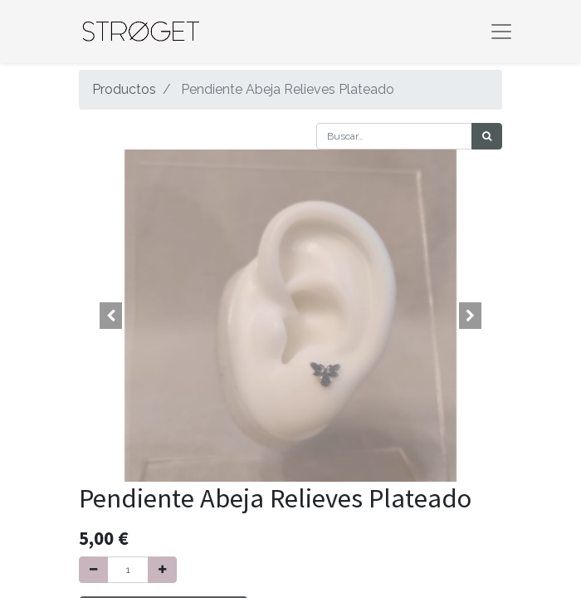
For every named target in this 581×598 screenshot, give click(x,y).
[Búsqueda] (486, 136)
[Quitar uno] (93, 569)
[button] (111, 315)
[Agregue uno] (162, 569)
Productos (124, 89)
